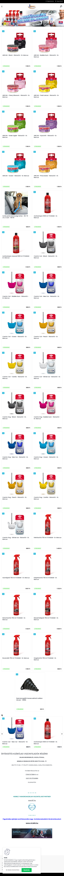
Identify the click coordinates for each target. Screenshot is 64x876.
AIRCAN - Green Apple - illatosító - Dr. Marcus (14, 136)
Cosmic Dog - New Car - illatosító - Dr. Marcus (15, 458)
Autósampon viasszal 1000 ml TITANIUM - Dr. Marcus (16, 257)
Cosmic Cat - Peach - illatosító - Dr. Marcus (46, 337)
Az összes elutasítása (12, 870)
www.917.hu (32, 800)
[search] (61, 6)
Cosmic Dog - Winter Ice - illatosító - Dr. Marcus (15, 538)
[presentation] (2, 734)
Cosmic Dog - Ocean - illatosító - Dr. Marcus (46, 458)
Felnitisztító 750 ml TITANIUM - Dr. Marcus (47, 537)
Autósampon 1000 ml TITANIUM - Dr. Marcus (46, 217)
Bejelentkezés (50, 1)
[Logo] (32, 6)
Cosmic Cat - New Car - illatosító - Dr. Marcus (46, 297)
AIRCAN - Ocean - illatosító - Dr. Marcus (15, 176)
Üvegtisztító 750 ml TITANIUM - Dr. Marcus (45, 659)
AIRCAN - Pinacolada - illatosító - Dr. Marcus (46, 176)
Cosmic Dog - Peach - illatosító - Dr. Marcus (14, 498)
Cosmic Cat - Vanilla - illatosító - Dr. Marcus (14, 377)
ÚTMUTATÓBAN (30, 774)
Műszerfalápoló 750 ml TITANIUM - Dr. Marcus (46, 619)
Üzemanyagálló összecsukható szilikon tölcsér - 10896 (29, 699)
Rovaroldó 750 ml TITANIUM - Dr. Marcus (15, 658)
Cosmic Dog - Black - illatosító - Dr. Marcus (14, 418)
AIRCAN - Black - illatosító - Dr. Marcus (15, 55)
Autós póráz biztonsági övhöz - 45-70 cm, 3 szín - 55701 (15, 217)
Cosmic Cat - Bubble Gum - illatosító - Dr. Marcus (15, 297)
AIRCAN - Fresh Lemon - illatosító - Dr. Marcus (46, 96)
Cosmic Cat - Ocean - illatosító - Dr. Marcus (14, 337)
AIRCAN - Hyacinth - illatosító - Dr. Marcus (45, 136)
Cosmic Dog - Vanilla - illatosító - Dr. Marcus (46, 498)
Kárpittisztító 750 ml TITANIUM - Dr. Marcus (45, 578)
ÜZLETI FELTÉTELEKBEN (32, 778)
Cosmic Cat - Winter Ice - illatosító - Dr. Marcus (47, 377)
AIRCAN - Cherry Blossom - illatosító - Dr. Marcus (16, 96)
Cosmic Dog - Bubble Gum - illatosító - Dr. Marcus (47, 418)
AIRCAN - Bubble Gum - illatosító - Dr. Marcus (46, 56)
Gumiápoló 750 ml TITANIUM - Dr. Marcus (16, 578)
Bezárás (27, 870)
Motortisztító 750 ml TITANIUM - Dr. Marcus (14, 619)
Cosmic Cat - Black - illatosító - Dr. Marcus (45, 257)
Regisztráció (60, 1)
